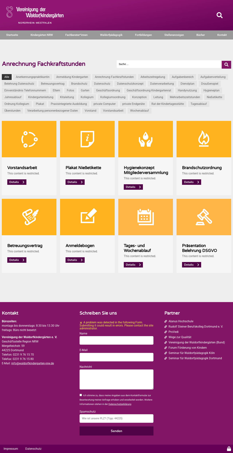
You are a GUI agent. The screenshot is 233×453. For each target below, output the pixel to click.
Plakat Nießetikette (83, 166)
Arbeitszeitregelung (153, 76)
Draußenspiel (209, 82)
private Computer (105, 103)
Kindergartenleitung (40, 96)
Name (83, 332)
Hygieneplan (212, 89)
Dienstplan (187, 82)
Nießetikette (214, 96)
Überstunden (12, 109)
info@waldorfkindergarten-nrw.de (32, 362)
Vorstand (90, 109)
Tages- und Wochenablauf (137, 247)
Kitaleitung (67, 96)
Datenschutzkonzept (130, 82)
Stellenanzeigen (174, 35)
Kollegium (87, 96)
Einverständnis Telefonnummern (25, 89)
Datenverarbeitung (162, 82)
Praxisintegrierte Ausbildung (69, 103)
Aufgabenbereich (183, 76)
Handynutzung (187, 89)
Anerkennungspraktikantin (33, 76)
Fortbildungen (143, 35)
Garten (85, 89)
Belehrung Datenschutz (19, 82)
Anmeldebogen (80, 244)
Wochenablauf (139, 109)
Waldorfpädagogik (111, 35)
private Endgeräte (133, 103)
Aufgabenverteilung (213, 76)
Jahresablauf (12, 96)
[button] (219, 15)
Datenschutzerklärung (119, 403)
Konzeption (139, 96)
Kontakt (222, 35)
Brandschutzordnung (202, 166)
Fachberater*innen (76, 35)
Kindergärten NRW (42, 35)
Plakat (40, 103)
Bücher (200, 35)
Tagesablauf (199, 103)
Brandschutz (79, 82)
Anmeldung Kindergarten (72, 76)
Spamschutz (88, 410)
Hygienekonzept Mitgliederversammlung (146, 169)
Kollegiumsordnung (112, 96)
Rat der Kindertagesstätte (167, 103)
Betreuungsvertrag (52, 82)
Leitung (158, 96)
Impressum (11, 447)
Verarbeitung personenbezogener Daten (52, 109)
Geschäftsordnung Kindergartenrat (149, 89)
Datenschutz (102, 82)
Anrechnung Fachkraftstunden (114, 76)
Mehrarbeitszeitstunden (185, 96)
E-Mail (84, 349)
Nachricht (86, 365)
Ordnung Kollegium (16, 103)
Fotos (70, 89)
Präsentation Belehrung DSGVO (199, 247)
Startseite (12, 35)
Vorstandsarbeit (113, 109)
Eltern (56, 89)
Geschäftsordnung (108, 89)
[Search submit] (226, 63)
